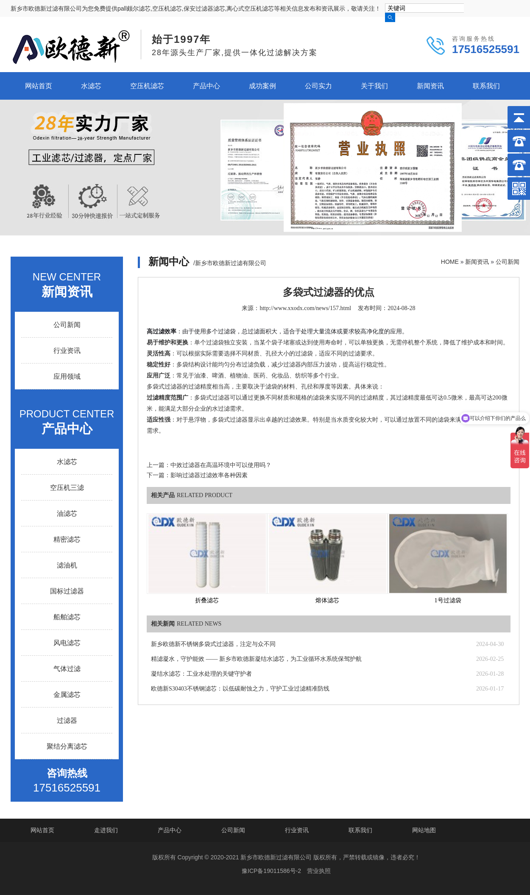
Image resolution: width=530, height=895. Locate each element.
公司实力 (318, 86)
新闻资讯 (430, 86)
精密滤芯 (67, 539)
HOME (450, 261)
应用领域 (67, 376)
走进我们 (106, 830)
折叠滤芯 (207, 600)
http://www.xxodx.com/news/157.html (305, 308)
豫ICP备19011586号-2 (271, 870)
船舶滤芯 (67, 617)
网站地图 (424, 830)
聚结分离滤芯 (67, 746)
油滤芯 (67, 513)
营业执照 (319, 870)
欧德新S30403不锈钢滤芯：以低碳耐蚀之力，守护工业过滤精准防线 (240, 688)
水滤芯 (91, 86)
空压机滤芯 (147, 86)
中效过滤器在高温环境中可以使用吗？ (220, 465)
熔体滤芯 (327, 600)
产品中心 (206, 86)
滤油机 (67, 565)
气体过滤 (67, 668)
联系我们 (486, 86)
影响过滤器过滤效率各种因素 (209, 475)
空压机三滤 (67, 487)
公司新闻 (507, 261)
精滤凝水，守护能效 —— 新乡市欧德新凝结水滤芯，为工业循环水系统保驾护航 (256, 659)
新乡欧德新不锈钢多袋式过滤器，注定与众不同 (213, 644)
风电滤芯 (67, 642)
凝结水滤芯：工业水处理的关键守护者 (201, 674)
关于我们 (374, 86)
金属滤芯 (67, 694)
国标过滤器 (67, 591)
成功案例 (262, 86)
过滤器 (67, 720)
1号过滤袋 (448, 600)
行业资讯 (67, 350)
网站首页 (38, 86)
